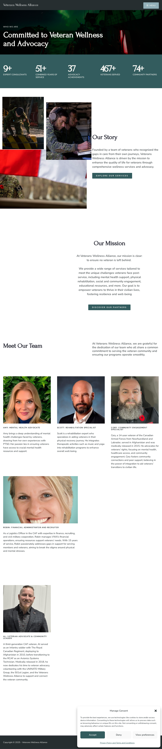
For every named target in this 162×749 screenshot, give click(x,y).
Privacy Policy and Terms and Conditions (117, 743)
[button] (155, 710)
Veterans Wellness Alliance (20, 5)
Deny (119, 734)
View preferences (145, 734)
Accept (92, 734)
